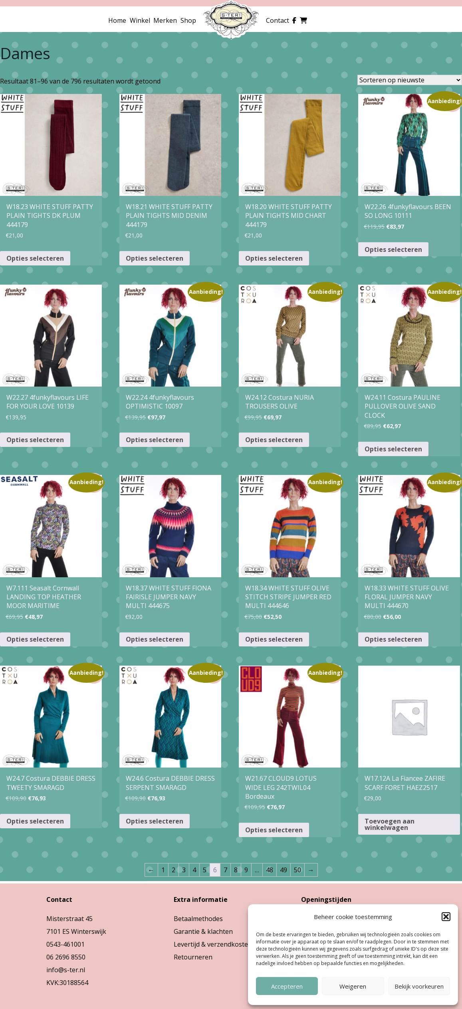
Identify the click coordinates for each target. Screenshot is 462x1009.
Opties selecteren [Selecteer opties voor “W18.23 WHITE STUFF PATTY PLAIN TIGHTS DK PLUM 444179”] (35, 258)
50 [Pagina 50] (297, 869)
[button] (446, 917)
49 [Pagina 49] (283, 869)
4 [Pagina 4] (194, 869)
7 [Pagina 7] (225, 869)
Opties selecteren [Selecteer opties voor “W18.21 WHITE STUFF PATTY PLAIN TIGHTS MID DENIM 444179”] (154, 258)
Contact (277, 20)
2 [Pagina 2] (173, 869)
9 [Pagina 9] (246, 869)
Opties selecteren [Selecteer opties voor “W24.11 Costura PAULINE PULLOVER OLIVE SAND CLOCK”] (393, 449)
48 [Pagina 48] (269, 869)
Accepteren (287, 986)
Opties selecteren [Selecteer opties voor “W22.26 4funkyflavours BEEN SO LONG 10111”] (393, 249)
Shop (188, 20)
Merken (165, 20)
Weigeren (352, 986)
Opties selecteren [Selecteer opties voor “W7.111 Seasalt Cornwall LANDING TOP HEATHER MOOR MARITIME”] (35, 639)
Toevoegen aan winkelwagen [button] (389, 824)
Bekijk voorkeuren (419, 986)
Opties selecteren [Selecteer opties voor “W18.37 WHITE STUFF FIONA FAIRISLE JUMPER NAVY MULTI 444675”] (154, 639)
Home (117, 20)
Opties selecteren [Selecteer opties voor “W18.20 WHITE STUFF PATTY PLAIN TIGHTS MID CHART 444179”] (274, 258)
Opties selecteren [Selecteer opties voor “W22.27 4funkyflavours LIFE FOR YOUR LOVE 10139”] (35, 439)
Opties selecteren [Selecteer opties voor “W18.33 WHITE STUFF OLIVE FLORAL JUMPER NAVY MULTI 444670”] (393, 639)
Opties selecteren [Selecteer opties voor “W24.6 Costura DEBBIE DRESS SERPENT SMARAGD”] (154, 821)
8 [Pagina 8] (236, 869)
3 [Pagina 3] (184, 869)
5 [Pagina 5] (204, 869)
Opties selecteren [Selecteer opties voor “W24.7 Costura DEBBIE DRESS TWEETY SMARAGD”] (35, 821)
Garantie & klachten (203, 931)
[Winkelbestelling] (409, 80)
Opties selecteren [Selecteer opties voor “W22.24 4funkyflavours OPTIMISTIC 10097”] (154, 439)
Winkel (140, 20)
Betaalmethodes (198, 918)
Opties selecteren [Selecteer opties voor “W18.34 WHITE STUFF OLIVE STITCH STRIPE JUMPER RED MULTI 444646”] (274, 639)
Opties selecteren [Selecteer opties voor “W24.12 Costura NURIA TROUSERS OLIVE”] (274, 439)
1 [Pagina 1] (163, 869)
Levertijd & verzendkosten (213, 944)
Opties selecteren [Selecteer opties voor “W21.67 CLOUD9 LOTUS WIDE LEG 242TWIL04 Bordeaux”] (274, 830)
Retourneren (193, 957)
